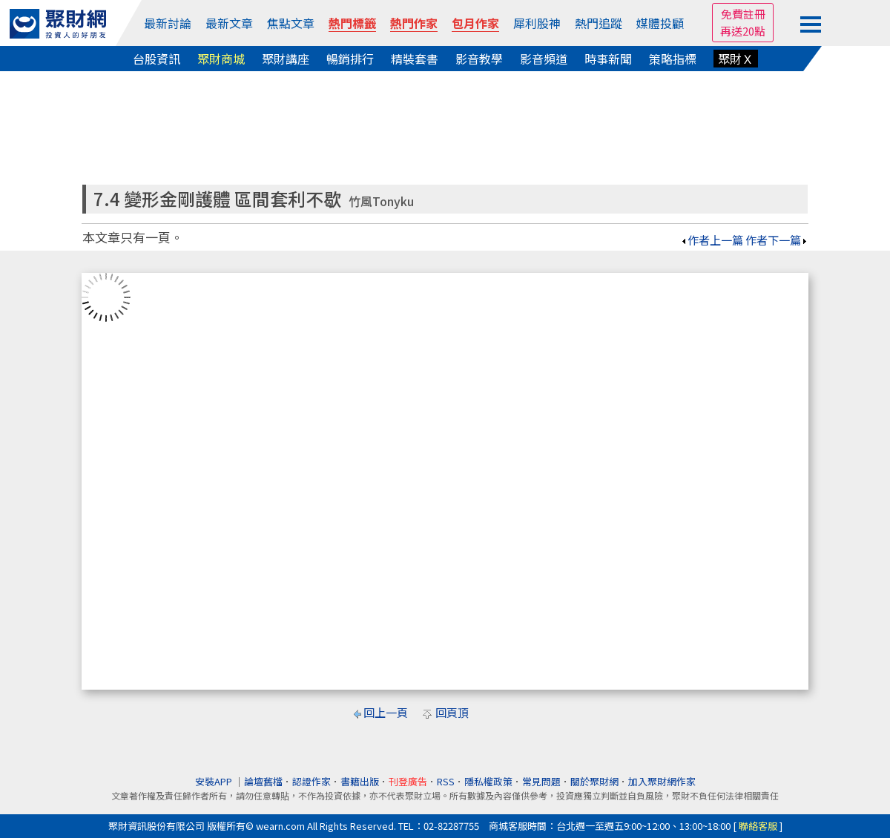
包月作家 (475, 23)
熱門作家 (414, 23)
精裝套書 (414, 58)
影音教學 (479, 58)
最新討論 (167, 23)
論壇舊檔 (263, 781)
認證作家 (311, 781)
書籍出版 (359, 781)
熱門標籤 (352, 23)
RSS (446, 781)
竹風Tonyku (381, 201)
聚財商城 (221, 58)
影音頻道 (543, 58)
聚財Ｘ (736, 58)
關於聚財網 (594, 781)
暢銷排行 (350, 58)
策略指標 (672, 58)
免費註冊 (743, 14)
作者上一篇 (711, 240)
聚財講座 (285, 58)
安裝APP (214, 781)
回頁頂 (452, 712)
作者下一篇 (776, 240)
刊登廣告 (408, 781)
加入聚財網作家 (662, 781)
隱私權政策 (488, 781)
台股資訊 (156, 58)
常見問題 (541, 781)
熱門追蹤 (598, 23)
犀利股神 (537, 23)
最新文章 (229, 23)
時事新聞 (608, 58)
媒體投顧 (660, 23)
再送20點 (742, 31)
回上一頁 (385, 712)
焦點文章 (290, 23)
